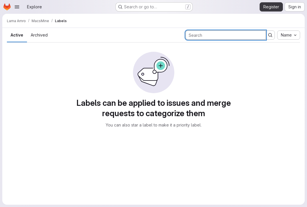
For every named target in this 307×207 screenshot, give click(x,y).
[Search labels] (226, 35)
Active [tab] (17, 34)
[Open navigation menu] (17, 7)
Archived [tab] (39, 34)
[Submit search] (270, 35)
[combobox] (288, 35)
